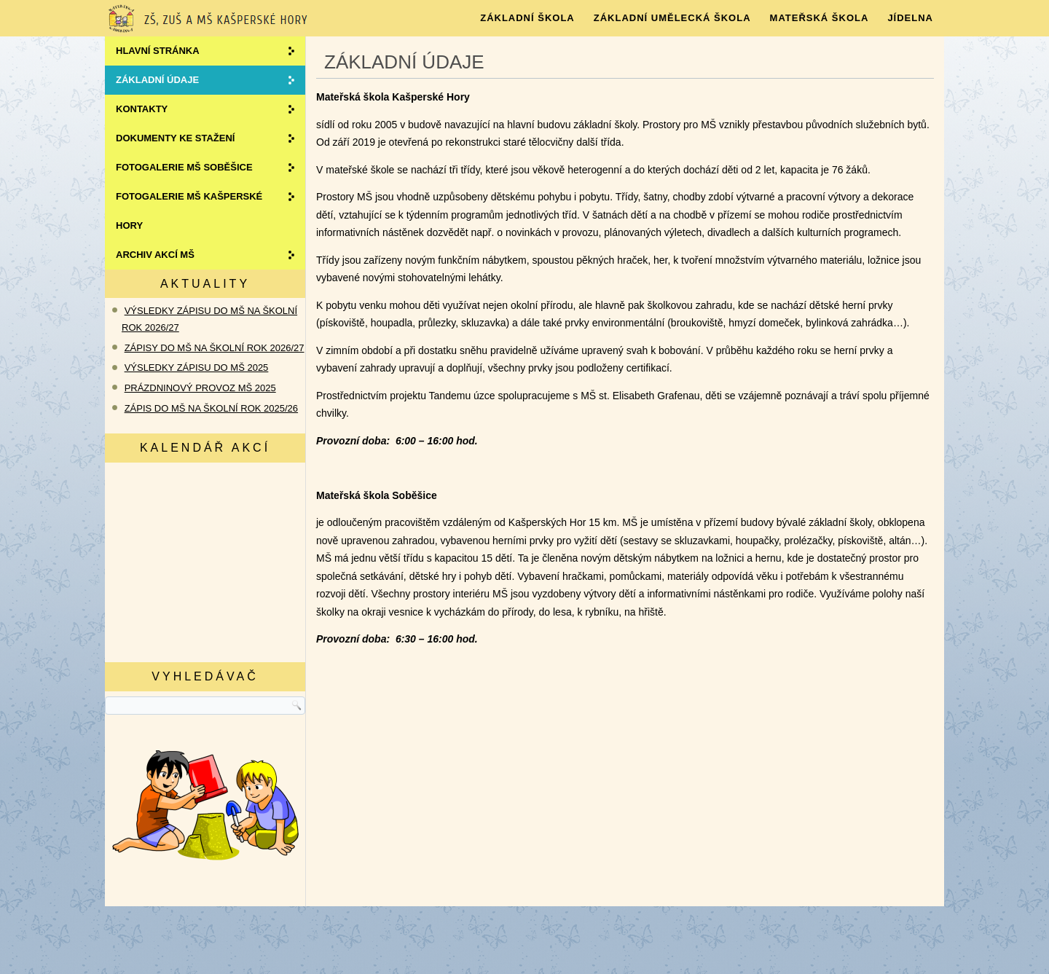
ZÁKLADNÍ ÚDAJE (157, 79)
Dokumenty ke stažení (175, 138)
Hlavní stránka (158, 50)
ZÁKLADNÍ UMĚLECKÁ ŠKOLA (672, 17)
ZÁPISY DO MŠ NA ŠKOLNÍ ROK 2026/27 (215, 347)
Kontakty (142, 108)
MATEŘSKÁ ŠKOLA (819, 17)
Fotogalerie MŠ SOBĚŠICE (184, 167)
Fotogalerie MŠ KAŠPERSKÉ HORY (189, 211)
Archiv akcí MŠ (155, 254)
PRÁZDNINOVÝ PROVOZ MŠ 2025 (200, 387)
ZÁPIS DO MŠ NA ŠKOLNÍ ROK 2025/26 (211, 408)
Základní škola (527, 17)
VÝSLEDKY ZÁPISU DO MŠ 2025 (197, 367)
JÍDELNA (910, 17)
